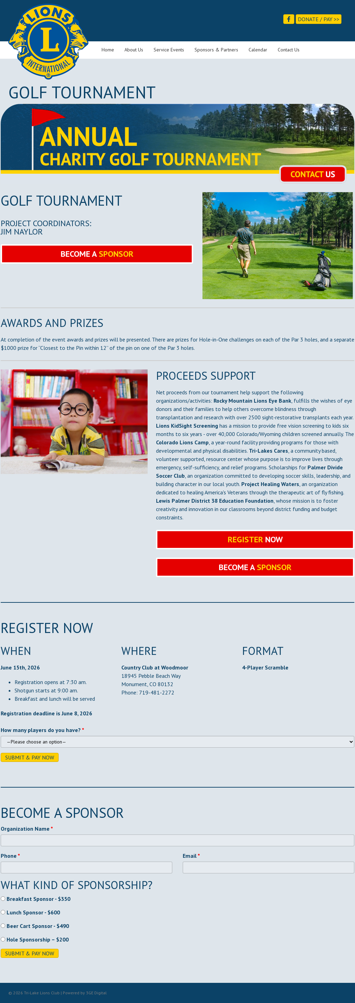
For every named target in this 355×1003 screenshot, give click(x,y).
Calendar (258, 50)
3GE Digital (96, 992)
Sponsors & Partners (216, 50)
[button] (97, 254)
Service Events (169, 50)
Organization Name (25, 828)
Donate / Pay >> (318, 19)
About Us (133, 50)
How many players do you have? (41, 729)
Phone (9, 855)
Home (108, 50)
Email (190, 855)
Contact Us (289, 50)
